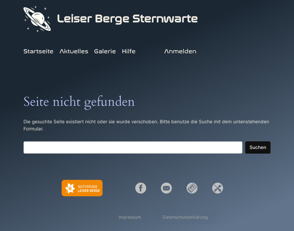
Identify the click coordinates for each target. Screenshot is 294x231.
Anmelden (180, 51)
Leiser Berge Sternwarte (127, 18)
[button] (129, 217)
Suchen (258, 147)
